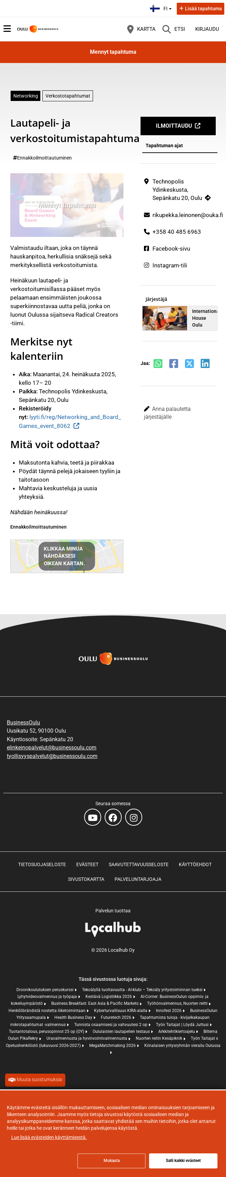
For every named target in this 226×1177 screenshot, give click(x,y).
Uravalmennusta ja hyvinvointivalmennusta (87, 1038)
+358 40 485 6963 (176, 231)
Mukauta (112, 1160)
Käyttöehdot (195, 864)
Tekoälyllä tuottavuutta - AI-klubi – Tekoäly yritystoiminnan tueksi (142, 989)
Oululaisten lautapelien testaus (122, 1031)
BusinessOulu (23, 722)
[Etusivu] (37, 29)
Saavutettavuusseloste (139, 864)
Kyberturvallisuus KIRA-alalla (121, 1010)
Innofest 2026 (169, 1010)
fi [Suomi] (161, 8)
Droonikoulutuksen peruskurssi (45, 989)
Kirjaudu (207, 29)
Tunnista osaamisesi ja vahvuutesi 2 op (111, 1024)
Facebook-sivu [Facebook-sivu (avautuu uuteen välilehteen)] (171, 248)
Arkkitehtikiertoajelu (177, 1031)
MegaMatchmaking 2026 (113, 1045)
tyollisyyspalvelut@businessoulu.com (52, 756)
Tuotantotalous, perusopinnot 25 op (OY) (47, 1031)
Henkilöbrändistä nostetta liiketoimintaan (48, 1010)
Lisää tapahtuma (203, 8)
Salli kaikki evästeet (183, 1160)
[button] (178, 413)
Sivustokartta (86, 879)
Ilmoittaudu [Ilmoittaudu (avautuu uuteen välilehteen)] (174, 126)
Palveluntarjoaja (138, 879)
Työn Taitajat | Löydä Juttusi (183, 1024)
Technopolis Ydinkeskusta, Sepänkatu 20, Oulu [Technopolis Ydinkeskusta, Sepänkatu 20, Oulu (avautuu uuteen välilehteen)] (177, 190)
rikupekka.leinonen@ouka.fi (187, 215)
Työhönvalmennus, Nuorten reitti (178, 1003)
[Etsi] (173, 29)
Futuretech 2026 (116, 1017)
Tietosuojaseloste (42, 864)
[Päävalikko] (7, 29)
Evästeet (87, 864)
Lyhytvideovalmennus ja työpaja (47, 996)
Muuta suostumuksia (39, 1079)
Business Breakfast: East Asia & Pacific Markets (95, 1003)
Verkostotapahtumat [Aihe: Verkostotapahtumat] (67, 96)
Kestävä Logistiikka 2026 (109, 996)
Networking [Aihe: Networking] (25, 96)
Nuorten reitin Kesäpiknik (159, 1038)
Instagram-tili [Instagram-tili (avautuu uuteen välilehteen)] (169, 265)
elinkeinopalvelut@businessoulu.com (51, 747)
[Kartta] (141, 29)
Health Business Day (73, 1017)
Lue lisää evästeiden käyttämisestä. (49, 1137)
